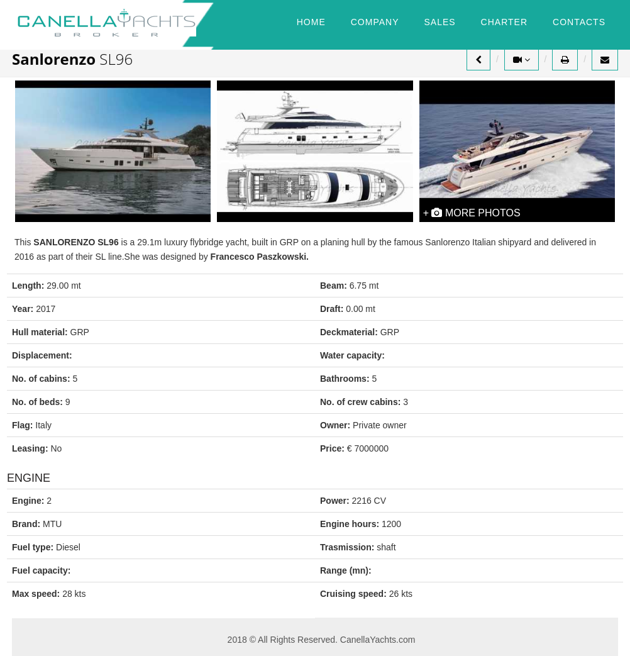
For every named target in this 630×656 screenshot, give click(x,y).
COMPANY (375, 22)
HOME (311, 22)
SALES (439, 22)
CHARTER (504, 22)
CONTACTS (579, 22)
